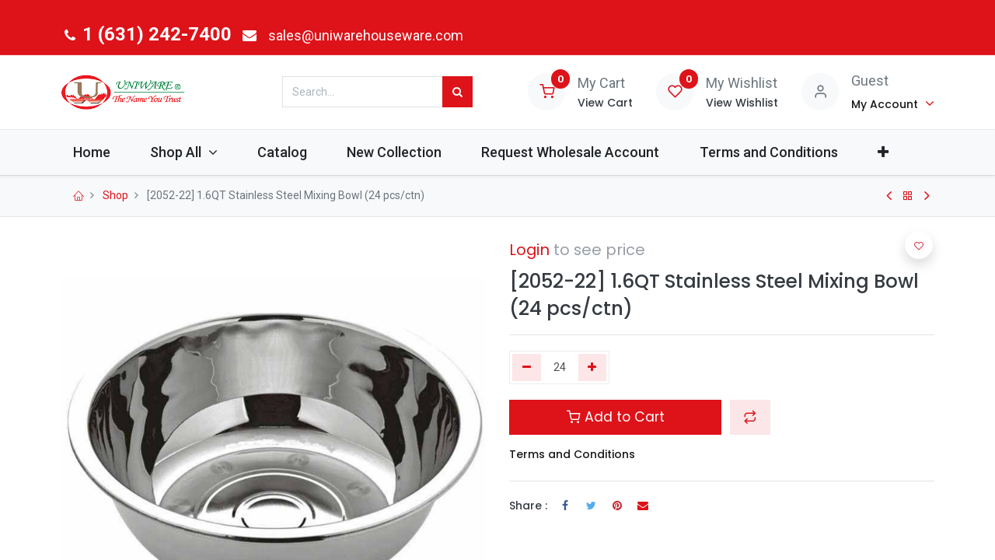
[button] (890, 152)
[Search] (457, 91)
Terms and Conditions (572, 454)
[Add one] (592, 368)
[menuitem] (99, 152)
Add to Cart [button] (616, 417)
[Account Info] (892, 103)
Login (529, 250)
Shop (115, 195)
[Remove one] (526, 368)
